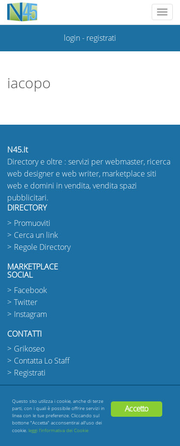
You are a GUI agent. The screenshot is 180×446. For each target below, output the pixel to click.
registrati (101, 38)
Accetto (136, 408)
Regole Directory (42, 247)
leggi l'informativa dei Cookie (58, 430)
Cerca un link (36, 235)
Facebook (30, 290)
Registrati (30, 372)
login (72, 38)
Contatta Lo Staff (42, 360)
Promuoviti (32, 223)
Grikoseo (29, 348)
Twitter (25, 302)
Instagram (30, 314)
